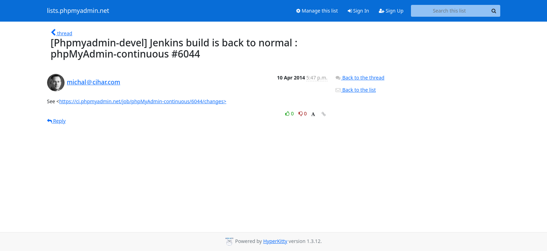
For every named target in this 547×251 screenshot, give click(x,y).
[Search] (494, 11)
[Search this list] (449, 11)
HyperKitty (275, 241)
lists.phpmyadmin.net (78, 11)
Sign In (358, 10)
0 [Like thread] (290, 113)
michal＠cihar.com (93, 82)
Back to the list (355, 89)
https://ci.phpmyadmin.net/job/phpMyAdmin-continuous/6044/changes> (142, 101)
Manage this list (317, 10)
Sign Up (391, 10)
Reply (56, 120)
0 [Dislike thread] (303, 113)
